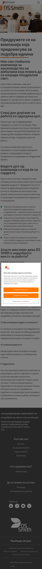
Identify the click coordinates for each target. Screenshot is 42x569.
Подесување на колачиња (21, 301)
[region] (21, 284)
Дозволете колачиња (21, 295)
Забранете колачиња (21, 290)
